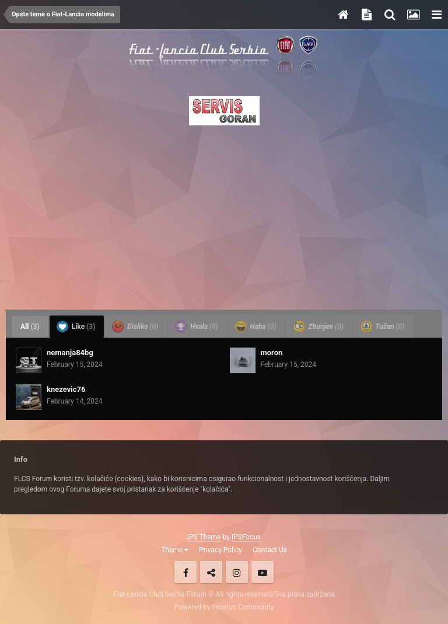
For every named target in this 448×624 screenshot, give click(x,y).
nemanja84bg (70, 352)
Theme (174, 550)
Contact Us (270, 550)
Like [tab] (76, 326)
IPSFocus (246, 537)
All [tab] (30, 326)
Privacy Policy (220, 550)
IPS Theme (204, 537)
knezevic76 (66, 389)
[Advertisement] (224, 214)
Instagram (237, 572)
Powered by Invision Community (224, 607)
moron (272, 352)
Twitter (211, 572)
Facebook (185, 572)
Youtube (262, 572)
